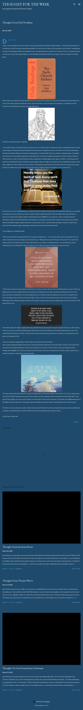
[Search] (74, 3)
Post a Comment (15, 569)
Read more (76, 569)
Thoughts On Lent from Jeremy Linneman (22, 668)
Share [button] (75, 422)
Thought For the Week (25, 4)
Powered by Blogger (41, 702)
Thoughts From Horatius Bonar (17, 546)
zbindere (46, 705)
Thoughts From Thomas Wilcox (17, 580)
